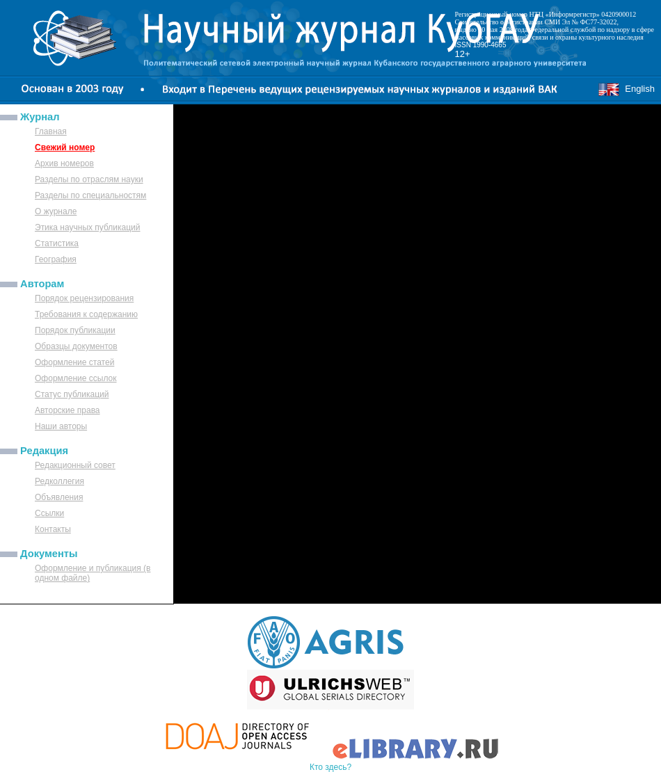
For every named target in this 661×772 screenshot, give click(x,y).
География (56, 259)
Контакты (53, 529)
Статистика (57, 243)
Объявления (59, 497)
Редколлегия (59, 481)
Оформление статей (74, 362)
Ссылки (49, 513)
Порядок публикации (75, 330)
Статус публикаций (72, 394)
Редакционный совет (75, 465)
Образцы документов (76, 346)
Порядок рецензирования (84, 298)
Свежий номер (65, 147)
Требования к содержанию (86, 314)
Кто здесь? (330, 767)
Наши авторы (61, 426)
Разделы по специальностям (90, 195)
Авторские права (67, 410)
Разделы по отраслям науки (89, 179)
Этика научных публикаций (88, 227)
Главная (51, 131)
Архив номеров (64, 163)
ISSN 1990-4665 (481, 45)
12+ (462, 54)
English (626, 88)
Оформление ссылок (76, 378)
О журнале (56, 211)
